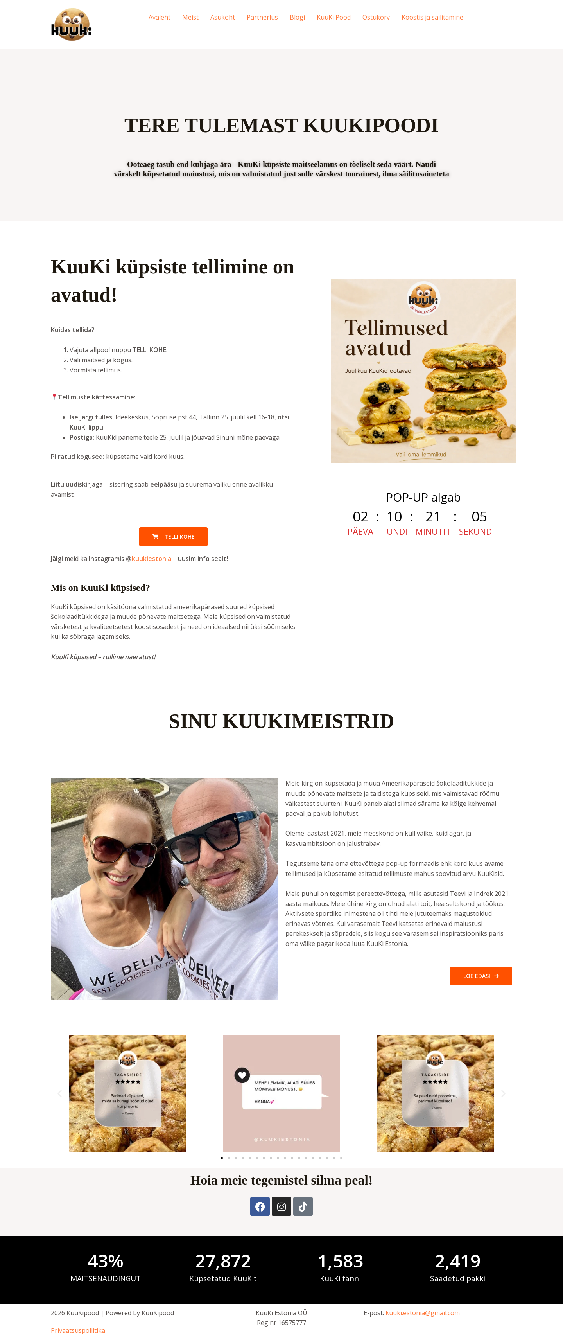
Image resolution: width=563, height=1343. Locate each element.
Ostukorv (376, 17)
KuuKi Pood (334, 17)
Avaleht (159, 17)
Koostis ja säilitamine (432, 17)
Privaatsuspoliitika (78, 1330)
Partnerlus (262, 17)
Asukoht (222, 17)
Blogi (297, 17)
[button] (60, 1093)
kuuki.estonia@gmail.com (422, 1313)
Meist (190, 17)
